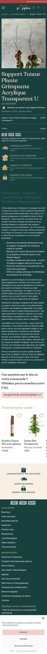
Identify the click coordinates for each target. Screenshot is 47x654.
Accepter (23, 632)
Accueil (4, 14)
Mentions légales (10, 592)
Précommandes (9, 547)
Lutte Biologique (9, 538)
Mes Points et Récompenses (15, 583)
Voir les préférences (23, 646)
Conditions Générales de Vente (16, 596)
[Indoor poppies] (23, 7)
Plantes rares (8, 530)
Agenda (5, 575)
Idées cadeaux (8, 543)
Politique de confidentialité (26, 651)
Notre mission (8, 566)
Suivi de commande (11, 579)
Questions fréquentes (12, 557)
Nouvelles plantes (18, 14)
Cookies (12, 651)
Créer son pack (8, 517)
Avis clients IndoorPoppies (14, 570)
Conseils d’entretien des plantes (17, 562)
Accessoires (7, 534)
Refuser (23, 639)
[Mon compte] (33, 7)
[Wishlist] (38, 7)
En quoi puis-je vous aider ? (22, 395)
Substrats (6, 525)
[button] (43, 618)
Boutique (6, 512)
